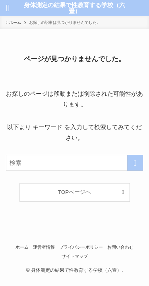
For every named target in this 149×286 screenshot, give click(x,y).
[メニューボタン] (7, 8)
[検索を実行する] (135, 163)
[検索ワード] (74, 163)
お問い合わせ (120, 247)
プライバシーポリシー (81, 247)
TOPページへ (74, 192)
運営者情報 (44, 247)
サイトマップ (75, 256)
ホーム (22, 247)
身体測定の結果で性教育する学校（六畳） (74, 8)
